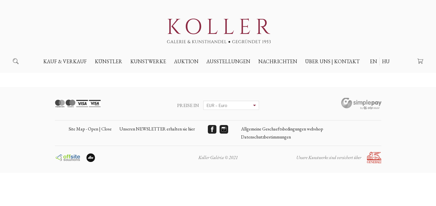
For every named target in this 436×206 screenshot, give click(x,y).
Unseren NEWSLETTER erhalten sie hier (157, 129)
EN (373, 61)
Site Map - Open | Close (90, 129)
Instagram (224, 129)
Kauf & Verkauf (65, 61)
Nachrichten (277, 61)
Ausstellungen (228, 61)
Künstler (108, 61)
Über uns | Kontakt (332, 61)
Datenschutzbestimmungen (266, 137)
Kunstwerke (148, 61)
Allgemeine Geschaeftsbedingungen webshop (282, 129)
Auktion (186, 61)
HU (386, 61)
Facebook (212, 129)
